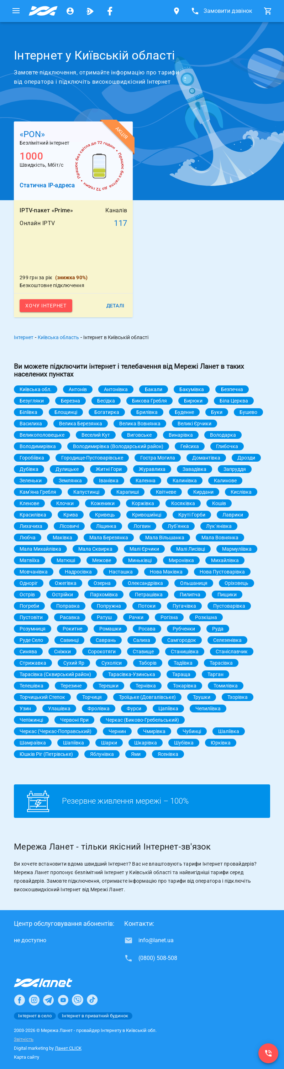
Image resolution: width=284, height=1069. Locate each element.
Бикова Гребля (149, 401)
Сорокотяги (102, 651)
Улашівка (59, 708)
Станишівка (185, 651)
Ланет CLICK (68, 1048)
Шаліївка (228, 731)
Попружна (109, 606)
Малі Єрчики (144, 549)
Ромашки (110, 629)
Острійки (62, 594)
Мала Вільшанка (164, 537)
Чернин (117, 731)
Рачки (136, 617)
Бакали (153, 389)
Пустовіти (31, 617)
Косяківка (183, 503)
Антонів (78, 389)
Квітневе (166, 492)
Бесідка (106, 401)
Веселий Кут (95, 435)
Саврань (106, 640)
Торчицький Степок (42, 697)
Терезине (71, 686)
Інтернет (23, 337)
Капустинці (86, 492)
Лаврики (232, 515)
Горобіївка (32, 458)
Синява (28, 651)
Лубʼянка (178, 526)
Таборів (148, 663)
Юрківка (221, 743)
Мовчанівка (34, 572)
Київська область (58, 337)
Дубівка (29, 469)
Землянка (70, 480)
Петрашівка (149, 594)
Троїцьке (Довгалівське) (147, 697)
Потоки (147, 606)
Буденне (184, 412)
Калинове (225, 480)
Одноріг (29, 583)
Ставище (143, 651)
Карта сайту (26, 1057)
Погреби (29, 606)
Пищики (227, 594)
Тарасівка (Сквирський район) (55, 674)
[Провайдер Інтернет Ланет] (51, 982)
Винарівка (181, 435)
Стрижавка (33, 663)
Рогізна (169, 617)
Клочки (65, 503)
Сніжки (62, 651)
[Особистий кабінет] (70, 11)
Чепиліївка (208, 708)
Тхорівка (237, 697)
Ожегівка (66, 583)
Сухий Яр (73, 663)
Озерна (102, 583)
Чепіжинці (31, 720)
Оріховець (236, 583)
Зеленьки (31, 480)
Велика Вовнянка (140, 423)
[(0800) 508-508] (268, 1053)
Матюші (66, 560)
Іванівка (109, 480)
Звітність (23, 1039)
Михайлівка (225, 560)
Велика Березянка (80, 423)
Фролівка (99, 708)
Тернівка (146, 686)
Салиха (141, 640)
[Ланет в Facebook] (19, 1000)
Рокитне (72, 629)
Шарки (109, 743)
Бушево (248, 412)
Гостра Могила (157, 458)
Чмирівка (154, 731)
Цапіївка (168, 708)
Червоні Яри (74, 720)
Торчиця (92, 697)
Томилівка (226, 686)
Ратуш (104, 617)
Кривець (105, 515)
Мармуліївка (237, 549)
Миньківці (140, 560)
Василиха (31, 423)
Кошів (219, 503)
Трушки (201, 697)
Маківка (62, 537)
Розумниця (33, 629)
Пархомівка (104, 594)
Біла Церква (234, 401)
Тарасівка (221, 663)
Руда (217, 629)
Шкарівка (145, 743)
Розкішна (206, 617)
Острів (27, 594)
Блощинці (65, 412)
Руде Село (31, 640)
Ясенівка (168, 754)
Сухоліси (111, 663)
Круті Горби (191, 515)
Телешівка (31, 686)
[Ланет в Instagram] (34, 1000)
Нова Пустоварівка (222, 572)
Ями (136, 754)
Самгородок (181, 640)
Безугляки (32, 401)
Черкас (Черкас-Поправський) (55, 731)
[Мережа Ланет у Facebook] (110, 11)
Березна (70, 401)
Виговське (139, 435)
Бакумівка (191, 389)
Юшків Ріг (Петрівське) (46, 754)
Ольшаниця (193, 583)
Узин (25, 708)
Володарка (223, 435)
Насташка (121, 572)
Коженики (103, 503)
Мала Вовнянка (219, 537)
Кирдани (203, 492)
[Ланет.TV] (90, 11)
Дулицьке (67, 469)
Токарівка (184, 686)
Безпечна (232, 389)
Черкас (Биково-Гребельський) (142, 720)
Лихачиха (31, 526)
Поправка (68, 606)
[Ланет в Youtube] (63, 1000)
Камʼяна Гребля (38, 492)
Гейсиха (189, 446)
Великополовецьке (42, 435)
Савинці (69, 640)
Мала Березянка (108, 537)
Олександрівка (145, 583)
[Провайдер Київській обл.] (43, 11)
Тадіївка (183, 663)
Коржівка (143, 503)
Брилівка (147, 412)
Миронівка (181, 560)
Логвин (142, 526)
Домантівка (206, 458)
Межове (101, 560)
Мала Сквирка (95, 549)
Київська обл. (36, 389)
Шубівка (184, 743)
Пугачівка (184, 606)
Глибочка (227, 446)
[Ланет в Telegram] (48, 1000)
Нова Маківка (166, 572)
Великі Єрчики (194, 423)
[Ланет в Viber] (77, 1000)
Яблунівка (102, 754)
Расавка (70, 617)
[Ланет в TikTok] (92, 1000)
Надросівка (78, 572)
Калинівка (185, 480)
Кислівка (241, 492)
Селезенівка (227, 640)
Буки (216, 412)
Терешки (109, 686)
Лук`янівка (219, 526)
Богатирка (106, 412)
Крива (70, 515)
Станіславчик (232, 651)
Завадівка (194, 469)
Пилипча (190, 594)
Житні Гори (109, 469)
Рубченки (184, 629)
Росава (147, 629)
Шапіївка (73, 743)
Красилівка (33, 515)
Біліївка (28, 412)
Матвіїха (30, 560)
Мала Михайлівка (40, 549)
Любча (28, 537)
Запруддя (234, 469)
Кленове (29, 503)
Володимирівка (38, 446)
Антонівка (116, 389)
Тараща (181, 674)
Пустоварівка (229, 606)
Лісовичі (69, 526)
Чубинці (192, 731)
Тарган (215, 674)
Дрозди (246, 458)
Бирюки (193, 401)
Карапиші (127, 492)
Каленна (146, 480)
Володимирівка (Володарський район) (118, 446)
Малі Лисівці (190, 549)
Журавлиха (152, 469)
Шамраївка (33, 743)
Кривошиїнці (146, 515)
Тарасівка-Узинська (131, 674)
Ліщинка (106, 526)
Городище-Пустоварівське (92, 458)
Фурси (134, 708)
